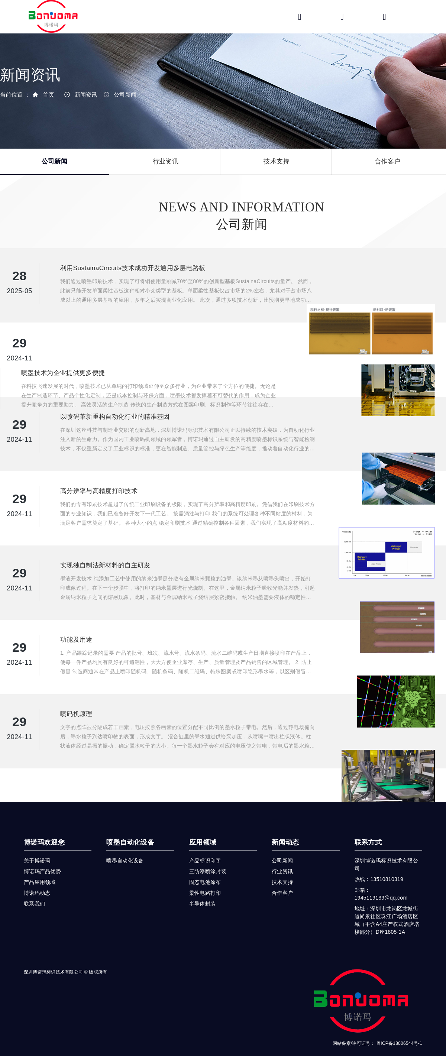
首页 (48, 94)
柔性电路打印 (205, 878)
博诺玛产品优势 (42, 856)
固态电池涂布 (205, 867)
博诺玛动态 (37, 878)
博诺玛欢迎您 (44, 827)
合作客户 (387, 161)
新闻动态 (285, 827)
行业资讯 (165, 161)
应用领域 (202, 827)
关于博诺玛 (37, 846)
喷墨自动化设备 (130, 827)
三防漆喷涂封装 (207, 856)
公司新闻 (125, 94)
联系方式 (368, 827)
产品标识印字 (205, 846)
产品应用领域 (40, 867)
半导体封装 (202, 889)
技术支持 (276, 161)
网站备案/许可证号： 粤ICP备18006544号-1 (377, 1028)
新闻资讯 (86, 94)
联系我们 (34, 889)
